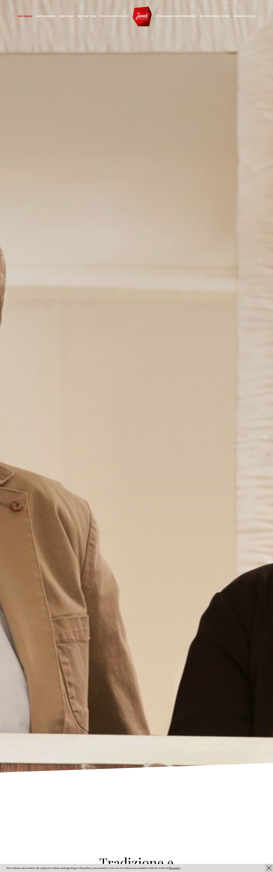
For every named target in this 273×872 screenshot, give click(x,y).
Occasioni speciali (114, 16)
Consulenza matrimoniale (175, 16)
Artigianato (46, 16)
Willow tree (86, 16)
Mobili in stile (245, 16)
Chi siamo (24, 16)
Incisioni (67, 16)
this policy (174, 868)
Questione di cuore (215, 16)
